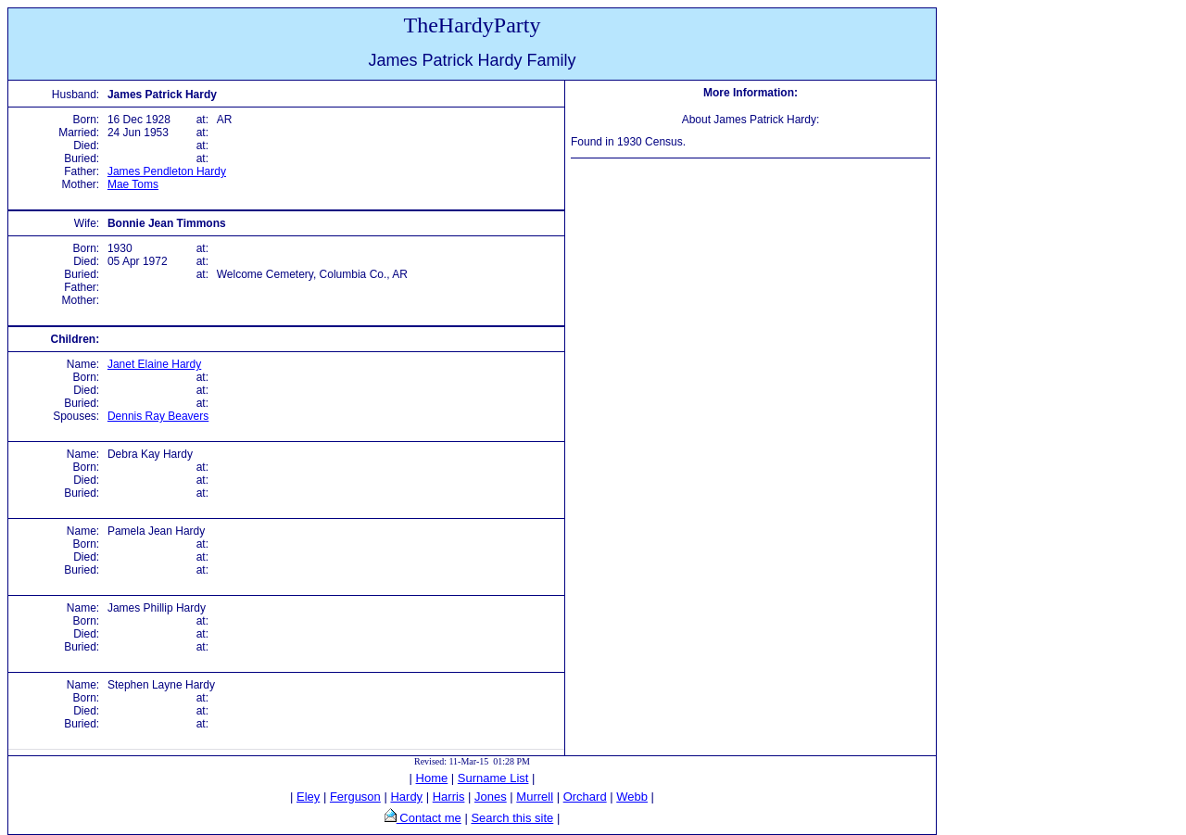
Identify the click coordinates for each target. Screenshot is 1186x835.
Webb (632, 796)
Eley (308, 796)
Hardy (406, 796)
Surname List (493, 778)
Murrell (534, 796)
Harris (449, 796)
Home (432, 778)
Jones (490, 796)
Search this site (512, 818)
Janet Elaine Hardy (154, 364)
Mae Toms (132, 184)
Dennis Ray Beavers (157, 416)
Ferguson (355, 796)
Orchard (585, 796)
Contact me (429, 818)
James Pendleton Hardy (166, 171)
